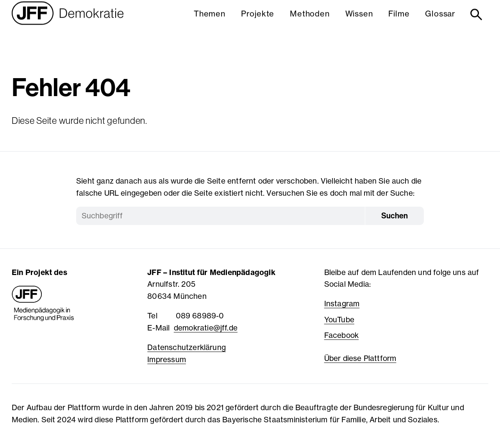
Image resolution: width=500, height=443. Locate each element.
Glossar (440, 21)
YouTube (339, 319)
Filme (398, 21)
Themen (209, 21)
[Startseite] (67, 22)
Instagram (342, 303)
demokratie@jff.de (206, 327)
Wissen (359, 21)
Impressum (166, 359)
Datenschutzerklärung (186, 347)
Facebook (341, 335)
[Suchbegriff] (220, 216)
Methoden (309, 21)
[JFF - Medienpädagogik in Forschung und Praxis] (43, 304)
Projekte (257, 21)
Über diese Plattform (360, 358)
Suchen (394, 215)
